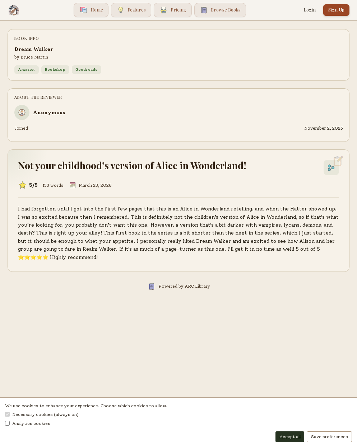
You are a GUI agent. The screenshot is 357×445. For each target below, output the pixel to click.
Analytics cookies (27, 423)
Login (309, 10)
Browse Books (220, 10)
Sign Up (336, 10)
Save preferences (329, 436)
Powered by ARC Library (178, 286)
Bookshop (55, 69)
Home (91, 10)
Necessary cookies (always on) (42, 414)
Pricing (172, 10)
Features (131, 10)
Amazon (26, 69)
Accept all (290, 436)
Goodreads (86, 69)
